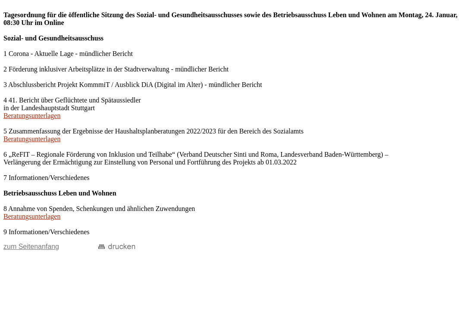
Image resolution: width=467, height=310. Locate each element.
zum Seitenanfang (31, 246)
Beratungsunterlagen (31, 115)
